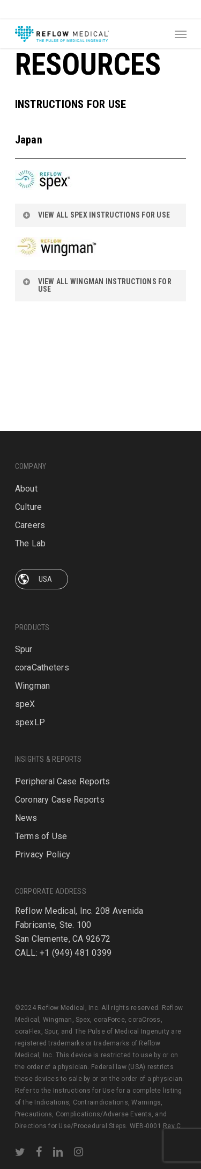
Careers (30, 454)
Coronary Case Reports (60, 781)
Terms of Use (41, 818)
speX (25, 632)
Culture (28, 435)
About (26, 417)
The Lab (30, 472)
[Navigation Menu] (181, 33)
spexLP (30, 651)
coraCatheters (42, 596)
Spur (24, 578)
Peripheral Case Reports (62, 763)
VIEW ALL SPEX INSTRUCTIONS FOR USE (96, 215)
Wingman (32, 614)
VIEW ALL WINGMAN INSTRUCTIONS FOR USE (97, 285)
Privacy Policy (43, 836)
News (26, 800)
